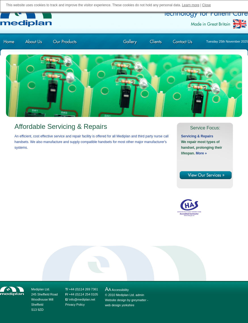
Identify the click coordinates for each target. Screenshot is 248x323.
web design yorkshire (119, 305)
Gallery (130, 43)
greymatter (138, 300)
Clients (156, 43)
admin (140, 295)
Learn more (190, 5)
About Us (33, 43)
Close (206, 5)
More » (201, 153)
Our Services (98, 43)
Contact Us (182, 43)
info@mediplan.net (82, 299)
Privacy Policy (75, 304)
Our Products (64, 43)
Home (11, 43)
